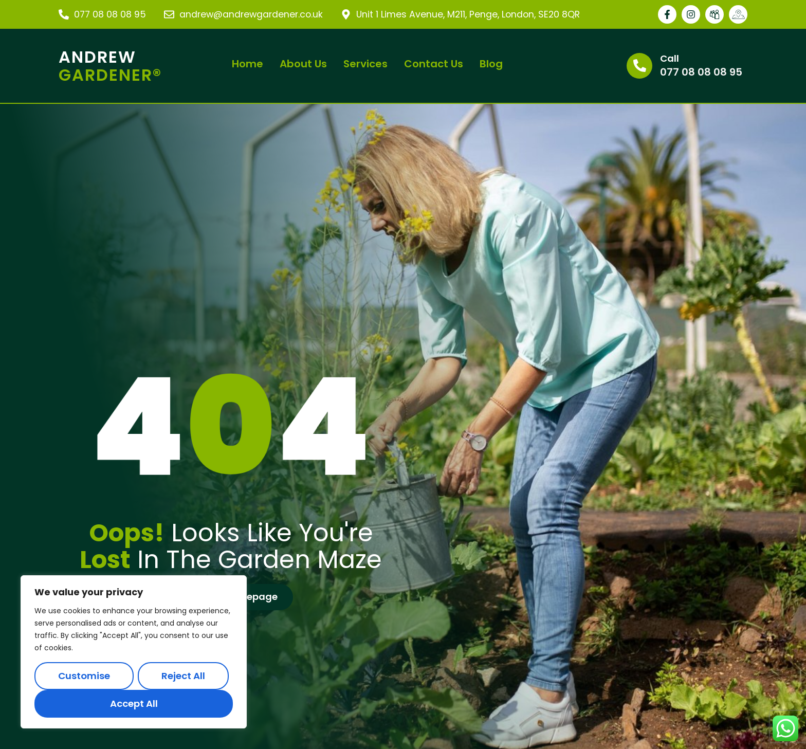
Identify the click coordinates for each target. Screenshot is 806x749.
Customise (84, 675)
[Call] (639, 66)
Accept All (134, 703)
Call (669, 58)
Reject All (183, 675)
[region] (134, 651)
